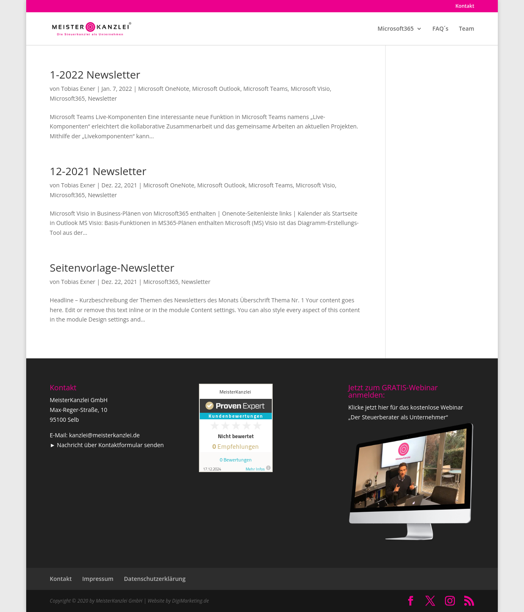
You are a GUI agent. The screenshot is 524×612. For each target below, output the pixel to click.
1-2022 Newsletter (95, 74)
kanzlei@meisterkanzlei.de (104, 435)
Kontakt (464, 6)
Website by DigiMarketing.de (178, 600)
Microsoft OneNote (164, 88)
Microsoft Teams (265, 88)
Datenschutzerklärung (154, 579)
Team (466, 29)
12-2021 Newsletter (98, 171)
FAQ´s (440, 29)
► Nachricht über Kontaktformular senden (107, 445)
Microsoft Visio (310, 88)
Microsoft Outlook (216, 88)
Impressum (97, 579)
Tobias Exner (78, 88)
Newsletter (102, 98)
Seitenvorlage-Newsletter (112, 267)
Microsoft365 (395, 29)
